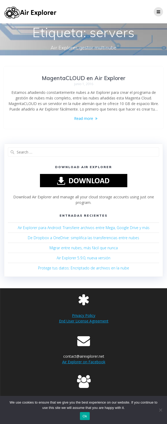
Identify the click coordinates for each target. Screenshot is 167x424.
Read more (83, 118)
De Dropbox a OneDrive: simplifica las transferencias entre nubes (83, 237)
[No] (160, 410)
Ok (85, 416)
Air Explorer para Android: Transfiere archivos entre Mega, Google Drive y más (84, 227)
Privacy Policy (83, 315)
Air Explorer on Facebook (83, 361)
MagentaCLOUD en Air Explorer (83, 78)
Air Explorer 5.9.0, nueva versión (83, 257)
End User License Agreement (84, 321)
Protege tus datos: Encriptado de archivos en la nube (83, 267)
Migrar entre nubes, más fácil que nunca (83, 247)
